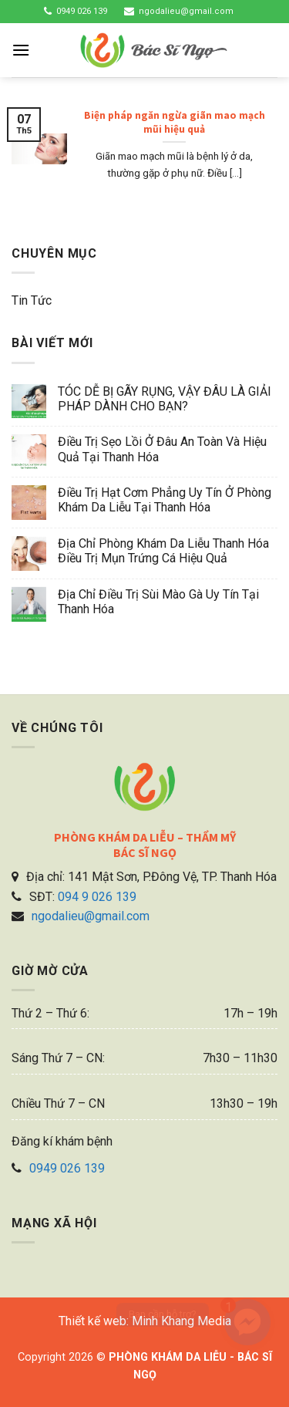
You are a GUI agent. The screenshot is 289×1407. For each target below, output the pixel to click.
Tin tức (32, 300)
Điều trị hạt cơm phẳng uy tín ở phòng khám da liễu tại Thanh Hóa (164, 500)
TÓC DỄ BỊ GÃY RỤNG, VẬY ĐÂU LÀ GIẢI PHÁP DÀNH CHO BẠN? (164, 398)
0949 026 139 (81, 11)
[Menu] (21, 50)
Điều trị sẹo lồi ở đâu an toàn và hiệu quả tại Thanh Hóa (162, 449)
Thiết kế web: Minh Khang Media (145, 1321)
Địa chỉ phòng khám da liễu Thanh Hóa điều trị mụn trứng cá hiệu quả (163, 550)
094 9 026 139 (97, 896)
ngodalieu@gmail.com (186, 11)
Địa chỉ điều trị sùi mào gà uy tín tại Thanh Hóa (158, 601)
